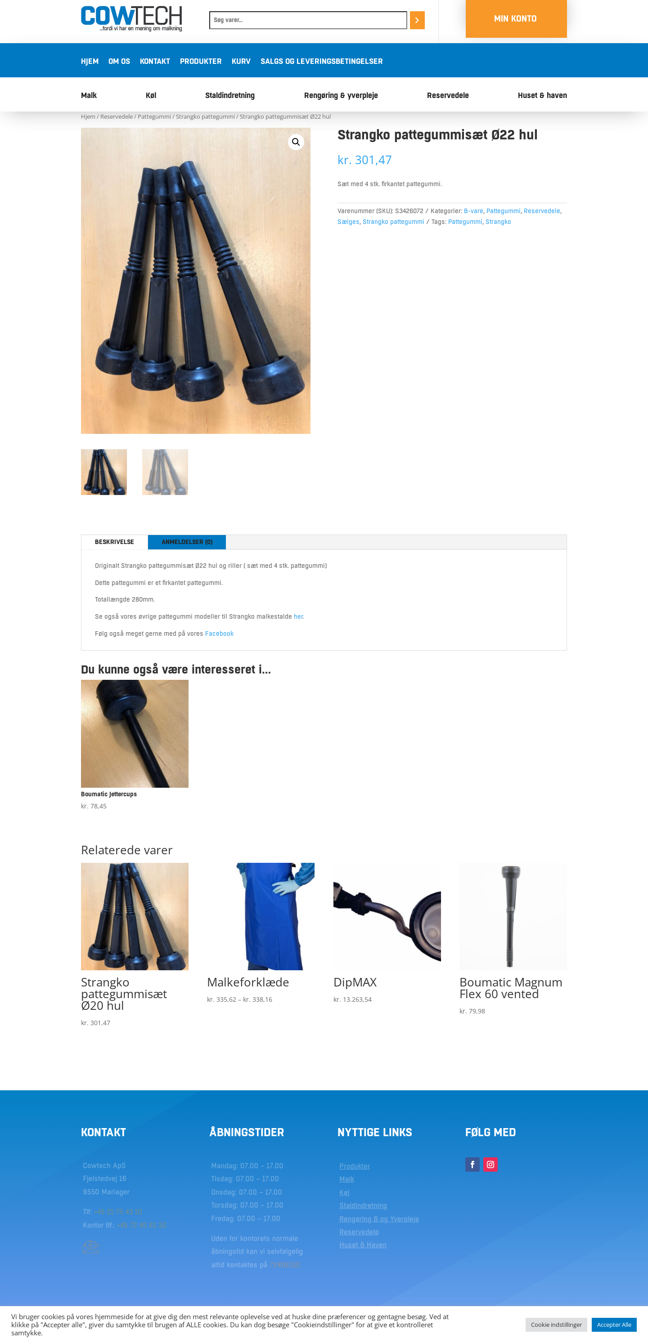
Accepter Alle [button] (614, 1325)
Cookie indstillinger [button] (556, 1325)
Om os (119, 62)
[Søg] (417, 20)
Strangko (498, 221)
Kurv (241, 62)
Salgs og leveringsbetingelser (322, 62)
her (298, 616)
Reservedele (448, 96)
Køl (151, 96)
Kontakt (155, 62)
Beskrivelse (114, 541)
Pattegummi (154, 116)
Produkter (201, 62)
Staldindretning (230, 96)
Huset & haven (542, 96)
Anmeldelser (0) (187, 541)
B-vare (473, 210)
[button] (296, 142)
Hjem (90, 62)
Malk (89, 96)
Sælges (349, 221)
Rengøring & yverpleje (341, 96)
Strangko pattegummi (205, 116)
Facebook (219, 633)
